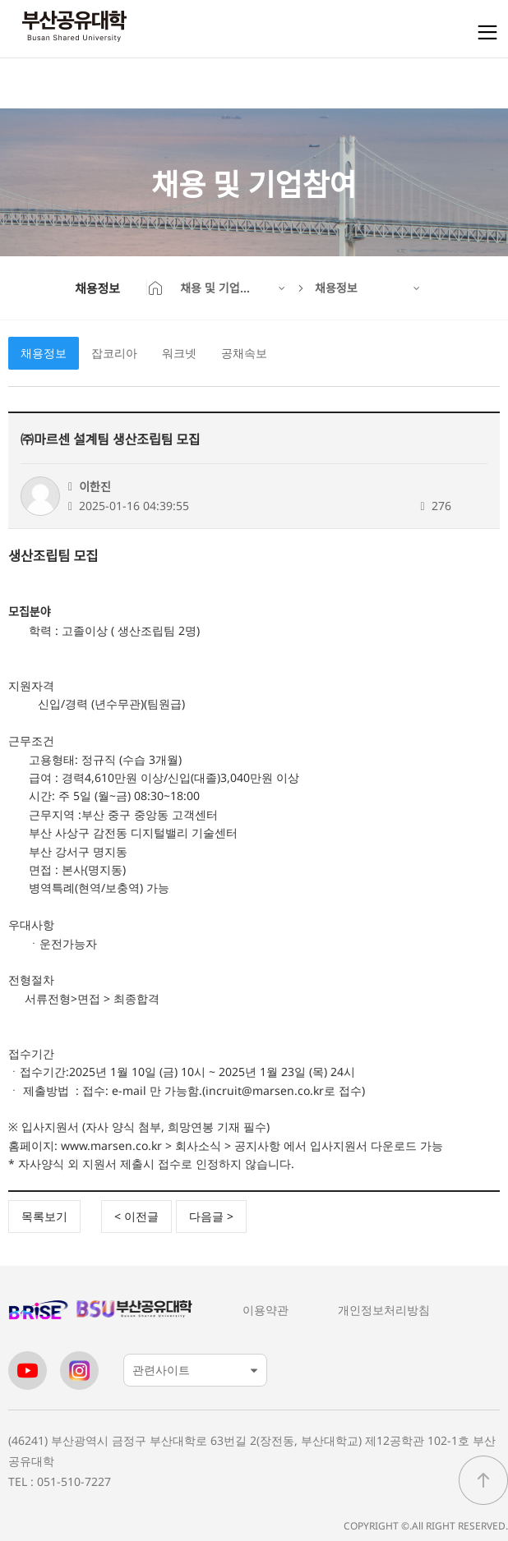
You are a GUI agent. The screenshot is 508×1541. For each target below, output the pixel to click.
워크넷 (179, 353)
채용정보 (44, 353)
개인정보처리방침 (384, 1310)
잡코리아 (114, 353)
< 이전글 (136, 1216)
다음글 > (211, 1216)
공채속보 (244, 353)
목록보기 (44, 1216)
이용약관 (265, 1310)
